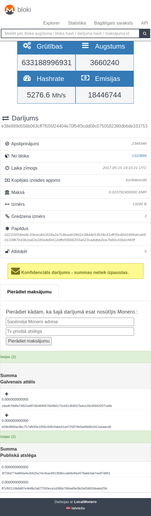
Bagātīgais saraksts (113, 23)
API (144, 23)
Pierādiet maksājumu (29, 291)
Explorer (51, 23)
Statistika (77, 23)
